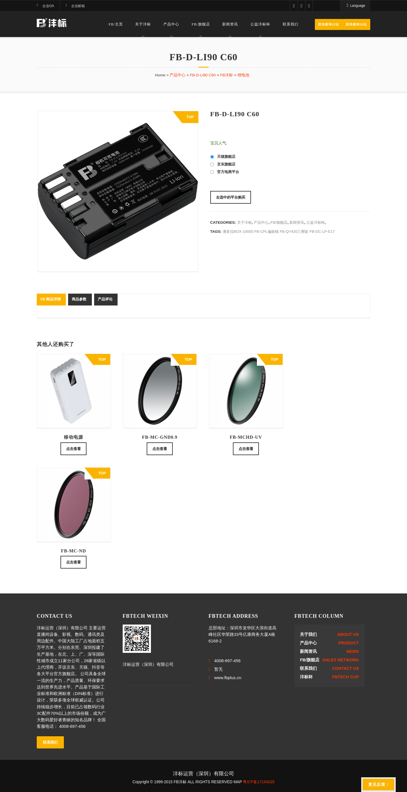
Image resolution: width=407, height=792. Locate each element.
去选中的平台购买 (230, 197)
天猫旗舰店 (222, 156)
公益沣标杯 (260, 24)
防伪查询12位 (328, 24)
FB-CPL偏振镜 (266, 231)
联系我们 (290, 24)
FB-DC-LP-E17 (322, 231)
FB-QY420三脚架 (294, 231)
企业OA (48, 6)
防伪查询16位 (356, 24)
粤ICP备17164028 (258, 782)
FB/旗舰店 (201, 24)
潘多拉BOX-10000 (238, 231)
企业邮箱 (78, 6)
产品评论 (105, 299)
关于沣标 (143, 24)
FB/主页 (116, 24)
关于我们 (308, 634)
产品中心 (171, 24)
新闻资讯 (230, 24)
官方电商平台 (224, 172)
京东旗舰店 (222, 164)
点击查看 (73, 449)
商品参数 (79, 299)
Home (160, 75)
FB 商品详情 (50, 299)
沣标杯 (306, 677)
